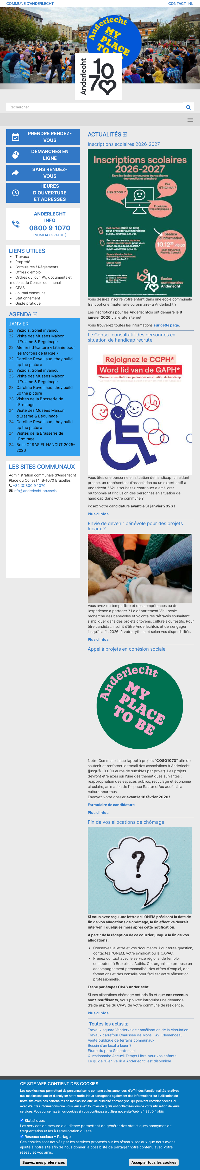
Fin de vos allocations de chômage (126, 822)
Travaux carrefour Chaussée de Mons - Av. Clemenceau (135, 1035)
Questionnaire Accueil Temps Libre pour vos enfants (132, 1056)
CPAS (20, 287)
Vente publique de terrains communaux (121, 1040)
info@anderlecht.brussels (35, 490)
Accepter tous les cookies (153, 1162)
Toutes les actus (108, 1024)
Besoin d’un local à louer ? (109, 1045)
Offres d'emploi (28, 272)
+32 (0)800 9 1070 (29, 485)
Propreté (22, 261)
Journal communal (30, 293)
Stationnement (27, 298)
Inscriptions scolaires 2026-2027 (124, 144)
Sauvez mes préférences (43, 1162)
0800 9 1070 (49, 228)
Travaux (22, 256)
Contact (177, 3)
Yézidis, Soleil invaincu (37, 330)
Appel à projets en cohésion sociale (126, 649)
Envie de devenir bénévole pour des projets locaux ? (135, 525)
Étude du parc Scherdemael (111, 1050)
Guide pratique (28, 303)
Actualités (108, 134)
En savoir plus (152, 1111)
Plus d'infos (98, 514)
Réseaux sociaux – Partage (47, 1136)
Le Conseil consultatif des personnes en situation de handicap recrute (132, 337)
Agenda (23, 314)
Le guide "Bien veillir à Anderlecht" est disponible (129, 1061)
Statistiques (34, 1120)
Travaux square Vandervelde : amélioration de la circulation (138, 1030)
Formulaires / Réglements (36, 267)
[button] (15, 48)
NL (190, 3)
